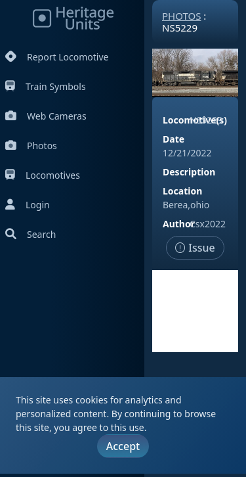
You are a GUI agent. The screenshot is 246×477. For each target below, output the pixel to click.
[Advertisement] (195, 311)
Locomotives (42, 175)
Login (27, 204)
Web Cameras (46, 116)
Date (173, 139)
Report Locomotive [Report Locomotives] (56, 57)
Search (30, 234)
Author (179, 223)
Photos (31, 145)
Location (182, 191)
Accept (123, 446)
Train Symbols (45, 86)
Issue (195, 247)
